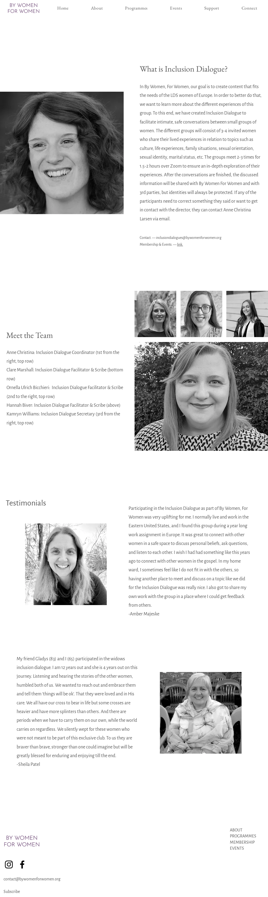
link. (180, 244)
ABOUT (236, 830)
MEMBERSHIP (242, 842)
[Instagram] (9, 864)
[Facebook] (22, 864)
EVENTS (237, 848)
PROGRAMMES (243, 836)
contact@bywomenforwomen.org (32, 879)
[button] (136, 8)
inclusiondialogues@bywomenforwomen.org (188, 238)
